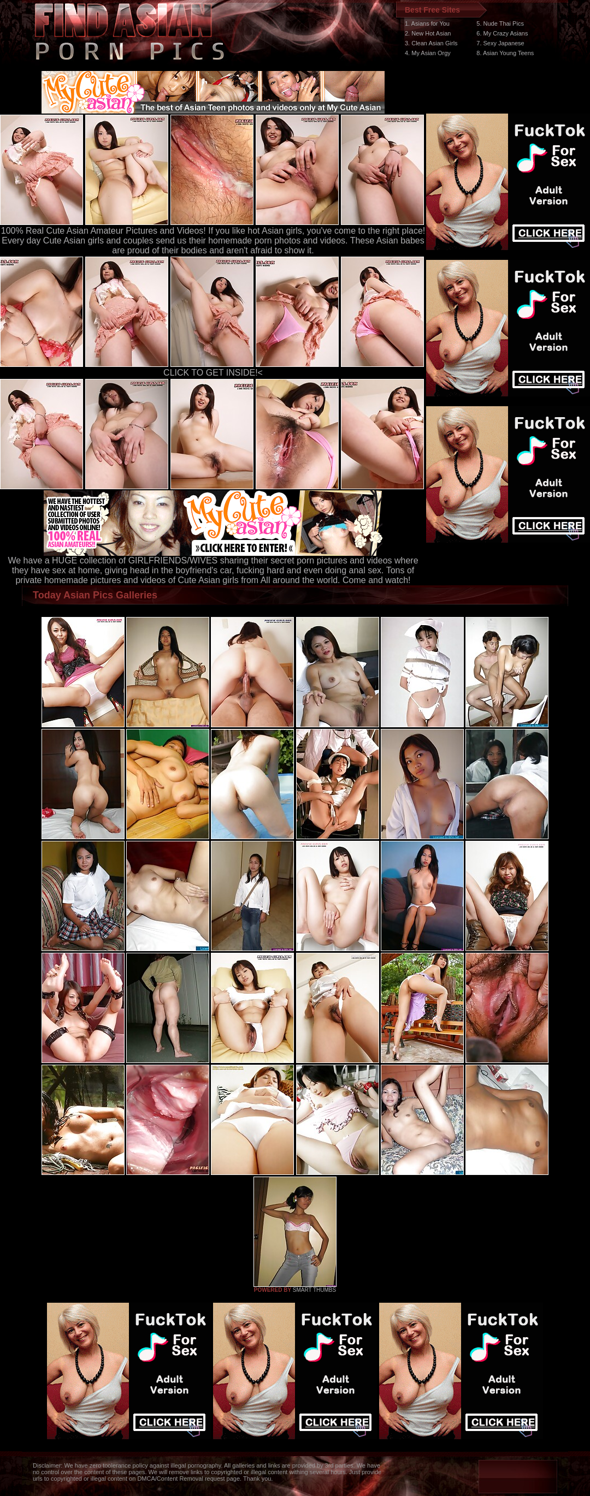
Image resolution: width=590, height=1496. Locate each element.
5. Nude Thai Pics (500, 23)
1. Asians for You (427, 23)
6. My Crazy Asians (502, 33)
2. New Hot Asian (428, 33)
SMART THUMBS (314, 1290)
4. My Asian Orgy (428, 53)
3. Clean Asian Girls (431, 43)
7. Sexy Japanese (500, 43)
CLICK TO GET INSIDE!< (213, 372)
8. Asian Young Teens (505, 53)
